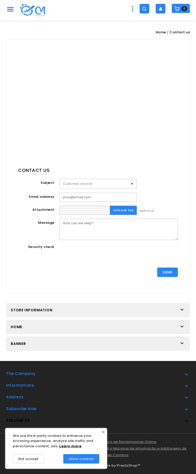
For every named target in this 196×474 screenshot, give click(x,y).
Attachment (43, 209)
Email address (41, 196)
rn (68, 446)
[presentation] (98, 254)
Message (46, 222)
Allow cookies (81, 458)
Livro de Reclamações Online (130, 441)
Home (16, 326)
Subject (47, 182)
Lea (62, 446)
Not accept (28, 458)
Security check (41, 246)
